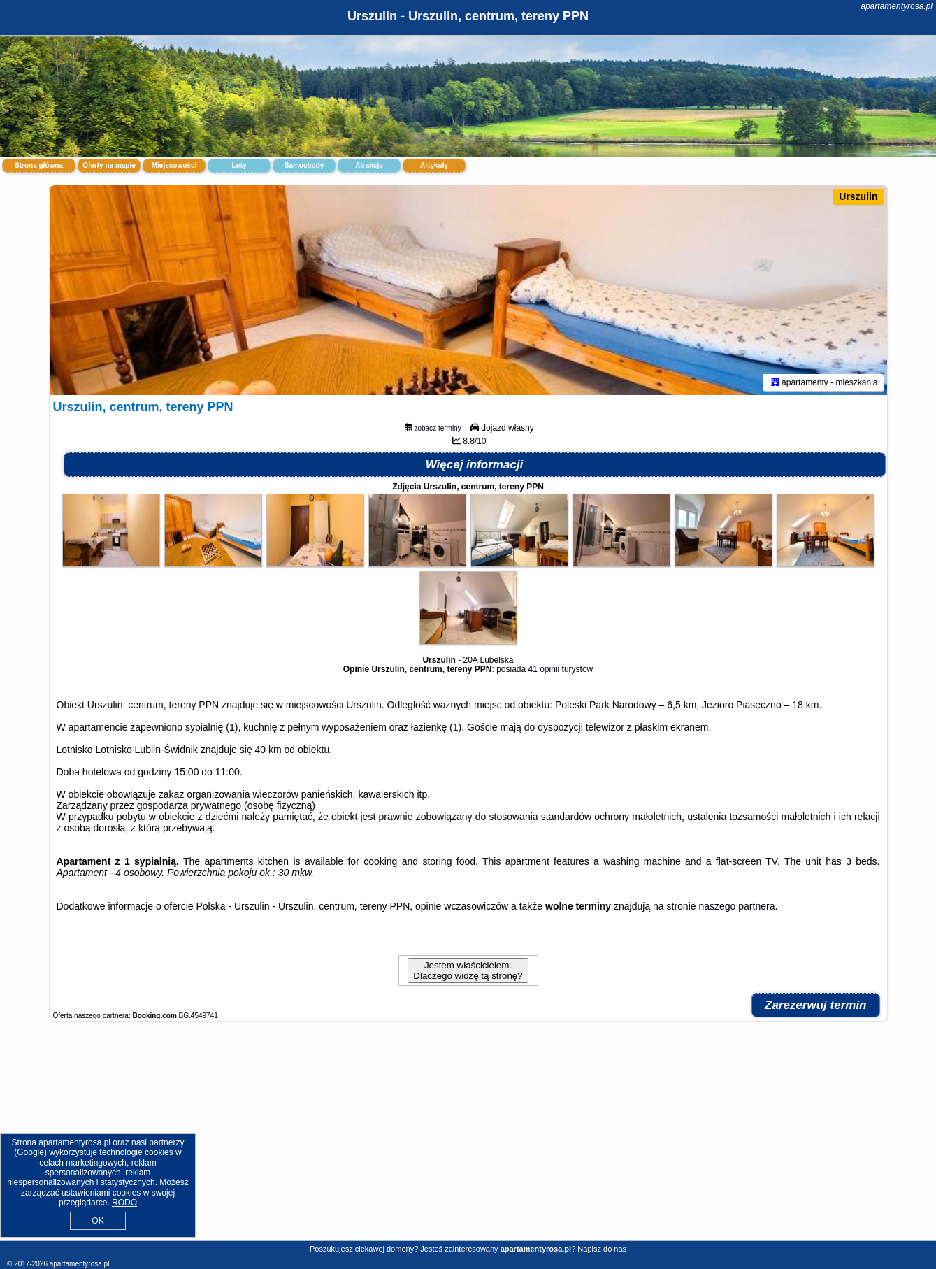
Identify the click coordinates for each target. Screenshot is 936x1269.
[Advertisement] (468, 1138)
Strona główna (39, 165)
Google (30, 1152)
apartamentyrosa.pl (897, 6)
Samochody (304, 165)
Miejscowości (174, 165)
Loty (238, 165)
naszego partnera (736, 906)
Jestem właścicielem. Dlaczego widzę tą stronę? (467, 970)
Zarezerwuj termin (816, 1005)
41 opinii (544, 669)
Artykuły (434, 165)
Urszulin (858, 196)
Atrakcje (368, 165)
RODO (124, 1202)
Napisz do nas (601, 1249)
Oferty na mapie (109, 165)
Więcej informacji (475, 464)
